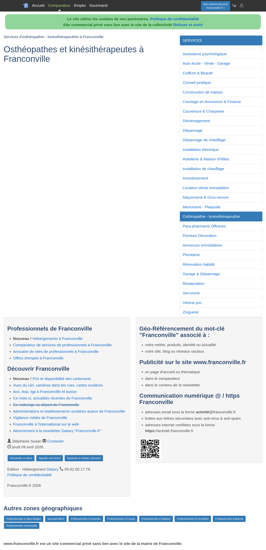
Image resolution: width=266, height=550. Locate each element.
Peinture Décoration (200, 235)
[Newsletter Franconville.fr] (234, 5)
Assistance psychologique (205, 54)
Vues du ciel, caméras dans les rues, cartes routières (58, 385)
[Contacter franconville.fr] (241, 5)
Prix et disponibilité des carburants (62, 379)
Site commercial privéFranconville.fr (215, 6)
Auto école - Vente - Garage (206, 63)
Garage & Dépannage (201, 274)
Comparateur (59, 5)
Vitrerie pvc (192, 303)
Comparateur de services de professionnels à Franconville (62, 345)
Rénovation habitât (199, 264)
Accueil (38, 5)
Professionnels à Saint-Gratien (23, 518)
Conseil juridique (197, 82)
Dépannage (193, 130)
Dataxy (52, 469)
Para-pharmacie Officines (204, 226)
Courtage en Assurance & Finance (212, 102)
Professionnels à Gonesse (86, 518)
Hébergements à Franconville (58, 338)
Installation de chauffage (203, 169)
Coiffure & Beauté (198, 73)
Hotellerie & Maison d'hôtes (206, 159)
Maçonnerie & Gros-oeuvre (206, 197)
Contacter (55, 441)
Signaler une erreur (49, 458)
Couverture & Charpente (203, 111)
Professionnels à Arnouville (21, 525)
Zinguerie (191, 312)
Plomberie (191, 255)
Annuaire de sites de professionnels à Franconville (56, 351)
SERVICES (192, 40)
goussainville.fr (56, 518)
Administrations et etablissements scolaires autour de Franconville (69, 411)
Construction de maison (203, 92)
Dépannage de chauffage (204, 140)
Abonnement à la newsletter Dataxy (57, 431)
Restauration (193, 283)
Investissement (195, 178)
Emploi (80, 5)
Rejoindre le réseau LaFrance (84, 458)
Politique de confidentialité (174, 19)
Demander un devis (21, 458)
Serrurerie (191, 293)
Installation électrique (201, 149)
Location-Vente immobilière (206, 188)
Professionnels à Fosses (121, 518)
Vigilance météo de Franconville (40, 418)
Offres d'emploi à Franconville (38, 358)
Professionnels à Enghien (156, 518)
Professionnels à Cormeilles (193, 518)
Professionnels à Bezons (229, 518)
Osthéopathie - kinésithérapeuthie (211, 216)
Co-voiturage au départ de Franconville (46, 405)
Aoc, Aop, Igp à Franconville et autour (45, 391)
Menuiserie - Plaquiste (202, 207)
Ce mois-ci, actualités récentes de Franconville (52, 398)
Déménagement (196, 121)
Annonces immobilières (202, 245)
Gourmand (98, 5)
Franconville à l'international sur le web (46, 424)
